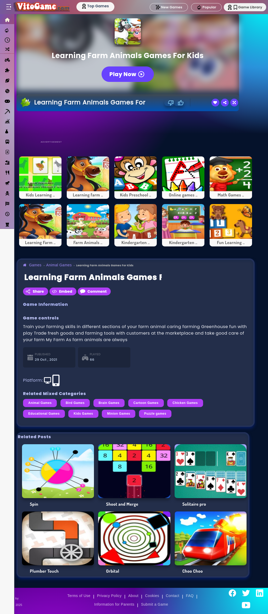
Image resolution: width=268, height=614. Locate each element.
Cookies (152, 596)
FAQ (190, 596)
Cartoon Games (146, 403)
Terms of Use (78, 596)
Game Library (245, 7)
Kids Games (83, 413)
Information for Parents (114, 604)
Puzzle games (155, 413)
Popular (202, 7)
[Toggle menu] (8, 7)
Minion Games (118, 413)
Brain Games (109, 403)
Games (35, 265)
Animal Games (59, 265)
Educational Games (44, 413)
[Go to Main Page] (43, 7)
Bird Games (75, 403)
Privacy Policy (109, 596)
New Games (164, 7)
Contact (172, 596)
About (133, 596)
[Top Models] (99, 6)
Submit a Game (154, 604)
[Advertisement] (135, 125)
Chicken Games (185, 403)
